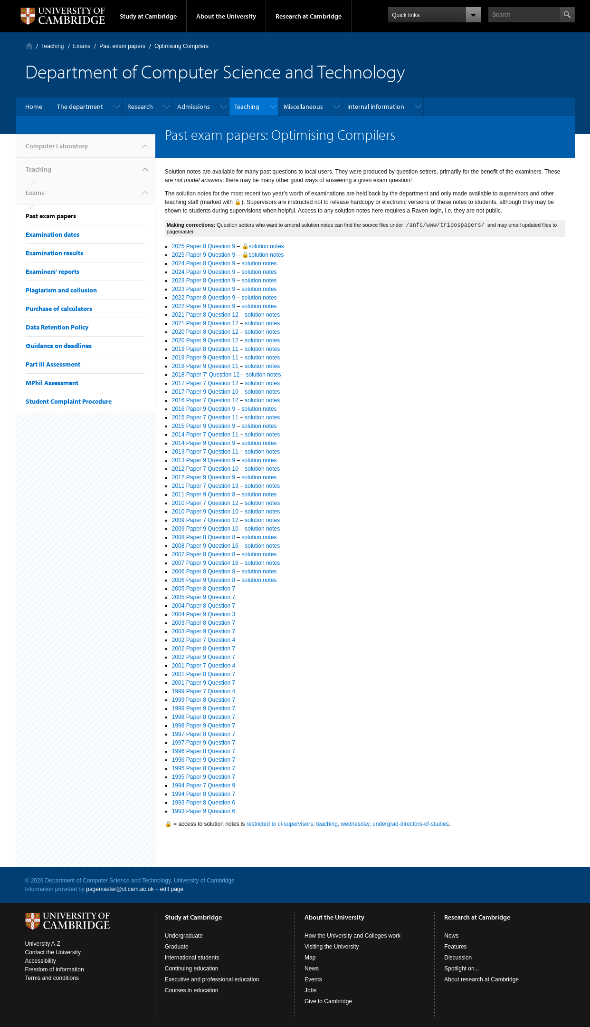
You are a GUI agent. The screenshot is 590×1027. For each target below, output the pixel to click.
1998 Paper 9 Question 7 (203, 725)
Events (313, 979)
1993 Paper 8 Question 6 (203, 802)
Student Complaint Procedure (69, 401)
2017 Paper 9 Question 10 (205, 391)
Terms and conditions (52, 978)
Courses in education (192, 990)
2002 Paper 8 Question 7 (203, 648)
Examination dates (52, 234)
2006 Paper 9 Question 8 (203, 580)
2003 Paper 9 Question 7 (203, 631)
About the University (226, 16)
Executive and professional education (212, 979)
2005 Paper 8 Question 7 (203, 588)
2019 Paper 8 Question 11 (205, 349)
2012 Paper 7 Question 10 (205, 468)
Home (33, 106)
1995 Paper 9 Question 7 (203, 777)
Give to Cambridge (328, 1001)
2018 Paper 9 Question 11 (205, 366)
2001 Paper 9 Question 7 (203, 682)
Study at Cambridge (148, 16)
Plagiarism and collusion (61, 290)
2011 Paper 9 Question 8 (203, 494)
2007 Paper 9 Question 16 (205, 563)
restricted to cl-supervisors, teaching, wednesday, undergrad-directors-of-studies (348, 824)
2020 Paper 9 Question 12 (205, 340)
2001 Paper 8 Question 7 (203, 674)
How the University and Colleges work (352, 935)
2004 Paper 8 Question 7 (203, 605)
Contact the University (53, 952)
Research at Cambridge (309, 16)
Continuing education (192, 968)
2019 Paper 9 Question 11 (205, 357)
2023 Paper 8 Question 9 (203, 280)
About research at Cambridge (481, 979)
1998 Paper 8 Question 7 (203, 717)
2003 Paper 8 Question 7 (203, 623)
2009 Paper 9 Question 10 (205, 528)
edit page (171, 889)
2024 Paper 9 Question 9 (203, 272)
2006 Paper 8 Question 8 (203, 571)
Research (140, 106)
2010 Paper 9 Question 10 (205, 511)
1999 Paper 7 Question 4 (203, 691)
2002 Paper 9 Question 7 (203, 657)
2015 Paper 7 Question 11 (205, 417)
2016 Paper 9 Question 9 (203, 409)
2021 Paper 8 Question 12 (205, 314)
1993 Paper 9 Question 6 (203, 811)
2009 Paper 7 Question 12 (205, 520)
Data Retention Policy (57, 327)
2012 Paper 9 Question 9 (203, 477)
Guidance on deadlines (59, 345)
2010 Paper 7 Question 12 (205, 503)
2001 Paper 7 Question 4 (203, 665)
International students (192, 957)
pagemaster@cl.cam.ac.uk (119, 889)
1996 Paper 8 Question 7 (203, 751)
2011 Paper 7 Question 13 (205, 486)
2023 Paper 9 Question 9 (203, 289)
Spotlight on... (461, 968)
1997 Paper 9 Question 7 (203, 742)
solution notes (259, 263)
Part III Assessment (53, 364)
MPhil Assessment (52, 382)
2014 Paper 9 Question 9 (203, 443)
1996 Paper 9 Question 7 (203, 759)
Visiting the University (332, 946)
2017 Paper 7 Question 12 (205, 383)
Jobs (310, 990)
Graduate (177, 946)
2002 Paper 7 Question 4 (203, 640)
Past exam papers (122, 46)
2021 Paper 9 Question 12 (205, 323)
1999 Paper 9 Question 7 (203, 708)
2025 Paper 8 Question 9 (203, 246)
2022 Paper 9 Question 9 (203, 306)
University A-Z (43, 943)
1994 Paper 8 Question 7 (203, 794)
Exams (82, 46)
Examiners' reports (52, 271)
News (312, 968)
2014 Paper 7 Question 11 (205, 434)
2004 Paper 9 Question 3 (203, 614)
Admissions (193, 106)
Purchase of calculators (59, 308)
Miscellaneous (303, 106)
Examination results (54, 253)
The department (80, 106)
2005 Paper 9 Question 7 (203, 597)
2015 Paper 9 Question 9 (203, 426)
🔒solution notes (263, 246)
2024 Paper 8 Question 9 (203, 263)
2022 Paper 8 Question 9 (203, 297)
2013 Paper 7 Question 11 (205, 451)
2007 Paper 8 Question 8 (203, 554)
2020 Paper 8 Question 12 (205, 332)
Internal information (375, 106)
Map (310, 957)
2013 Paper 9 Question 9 (203, 460)
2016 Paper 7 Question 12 (205, 400)
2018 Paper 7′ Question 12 (205, 374)
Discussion (458, 957)
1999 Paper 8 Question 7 (203, 700)
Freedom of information (54, 969)
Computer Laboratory (29, 46)
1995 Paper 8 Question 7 (203, 768)
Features (455, 946)
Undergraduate (184, 935)
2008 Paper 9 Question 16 (205, 546)
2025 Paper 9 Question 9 (203, 255)
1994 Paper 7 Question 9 (203, 785)
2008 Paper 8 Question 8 (203, 537)
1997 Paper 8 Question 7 (203, 734)
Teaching (52, 46)
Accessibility (40, 961)
